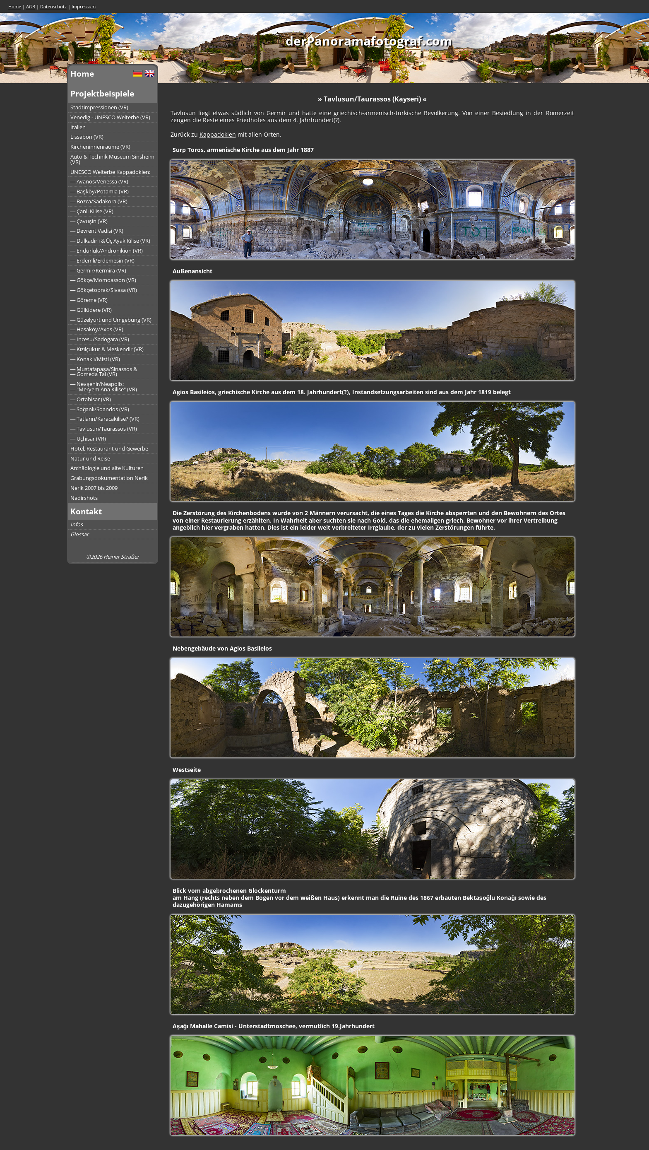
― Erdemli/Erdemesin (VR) (102, 260)
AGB (30, 6)
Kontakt (86, 511)
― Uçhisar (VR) (88, 438)
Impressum (84, 6)
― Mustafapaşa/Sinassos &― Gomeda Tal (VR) (103, 371)
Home (14, 6)
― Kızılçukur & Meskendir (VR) (107, 349)
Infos (76, 524)
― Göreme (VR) (89, 300)
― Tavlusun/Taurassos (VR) (103, 428)
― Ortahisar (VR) (90, 399)
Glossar (79, 534)
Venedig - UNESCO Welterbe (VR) (110, 117)
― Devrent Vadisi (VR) (97, 230)
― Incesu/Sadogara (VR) (100, 339)
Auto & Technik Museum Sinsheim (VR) (112, 159)
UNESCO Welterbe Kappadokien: (110, 172)
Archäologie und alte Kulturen (107, 468)
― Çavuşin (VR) (89, 221)
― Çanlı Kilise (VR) (92, 211)
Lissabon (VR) (86, 136)
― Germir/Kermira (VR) (98, 270)
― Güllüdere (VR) (91, 309)
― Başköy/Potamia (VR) (99, 191)
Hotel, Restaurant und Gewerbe (109, 448)
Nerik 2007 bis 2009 (94, 488)
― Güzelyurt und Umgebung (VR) (111, 319)
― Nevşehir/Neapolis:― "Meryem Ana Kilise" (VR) (103, 386)
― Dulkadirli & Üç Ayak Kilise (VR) (110, 240)
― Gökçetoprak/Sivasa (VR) (103, 290)
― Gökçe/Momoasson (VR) (103, 280)
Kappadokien (218, 134)
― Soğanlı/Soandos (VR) (100, 409)
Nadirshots (84, 497)
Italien (78, 127)
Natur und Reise (90, 458)
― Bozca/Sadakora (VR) (99, 201)
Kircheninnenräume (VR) (100, 146)
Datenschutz (53, 6)
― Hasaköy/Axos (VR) (97, 329)
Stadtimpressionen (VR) (99, 107)
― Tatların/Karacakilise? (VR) (105, 418)
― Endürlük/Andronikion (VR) (106, 250)
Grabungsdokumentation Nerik (109, 478)
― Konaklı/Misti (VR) (95, 359)
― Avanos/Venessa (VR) (99, 181)
